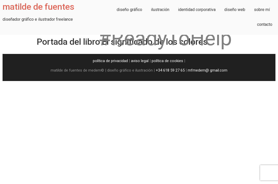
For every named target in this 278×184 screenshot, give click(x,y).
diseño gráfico (129, 9)
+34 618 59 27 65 (170, 70)
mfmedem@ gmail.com (207, 70)
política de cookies (167, 61)
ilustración (160, 9)
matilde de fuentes (38, 7)
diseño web (234, 9)
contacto (264, 24)
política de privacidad (110, 61)
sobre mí (262, 9)
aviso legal (140, 61)
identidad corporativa (197, 9)
